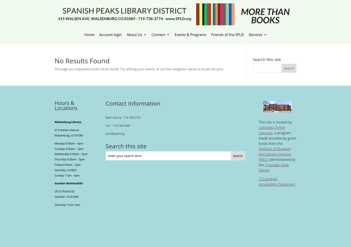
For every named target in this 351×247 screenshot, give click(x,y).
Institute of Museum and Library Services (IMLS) (275, 154)
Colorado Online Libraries (272, 130)
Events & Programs (190, 35)
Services (255, 35)
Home (89, 35)
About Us (134, 35)
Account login (110, 35)
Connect (158, 35)
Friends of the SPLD (227, 35)
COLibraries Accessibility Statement (277, 182)
